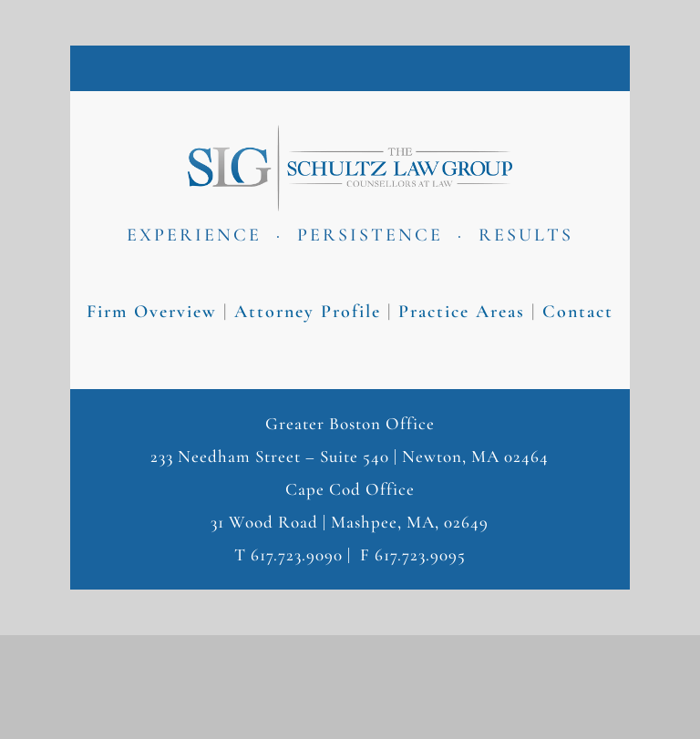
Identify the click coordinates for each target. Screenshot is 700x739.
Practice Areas (461, 312)
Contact (577, 312)
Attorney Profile (307, 312)
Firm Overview (152, 312)
